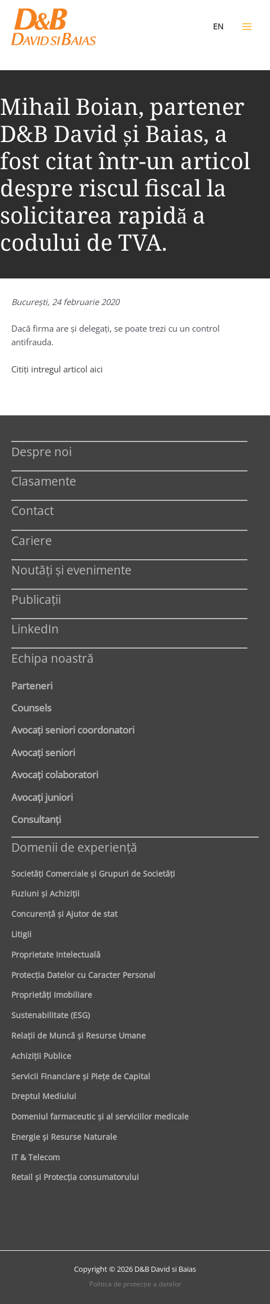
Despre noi (41, 451)
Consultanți (36, 819)
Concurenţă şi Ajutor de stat (64, 913)
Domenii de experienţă (74, 847)
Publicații (36, 599)
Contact (32, 510)
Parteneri (32, 685)
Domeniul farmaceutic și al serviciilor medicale (100, 1116)
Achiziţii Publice (41, 1055)
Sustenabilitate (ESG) (50, 1015)
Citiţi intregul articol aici (57, 369)
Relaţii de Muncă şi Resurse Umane (78, 1035)
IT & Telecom (35, 1157)
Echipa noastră (52, 658)
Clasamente (43, 480)
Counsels (31, 707)
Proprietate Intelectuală (56, 954)
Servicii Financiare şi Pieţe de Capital (80, 1076)
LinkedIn (35, 628)
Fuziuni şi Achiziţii (45, 893)
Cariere (31, 540)
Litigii (21, 934)
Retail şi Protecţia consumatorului (75, 1177)
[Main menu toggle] (247, 26)
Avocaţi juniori (42, 797)
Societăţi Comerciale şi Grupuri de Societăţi (93, 873)
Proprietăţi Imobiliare (51, 994)
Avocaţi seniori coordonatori (72, 729)
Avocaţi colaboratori (54, 774)
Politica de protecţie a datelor (135, 1284)
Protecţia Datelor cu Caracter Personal (83, 975)
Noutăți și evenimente (71, 569)
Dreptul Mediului (43, 1096)
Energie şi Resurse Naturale (64, 1136)
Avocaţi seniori (43, 752)
